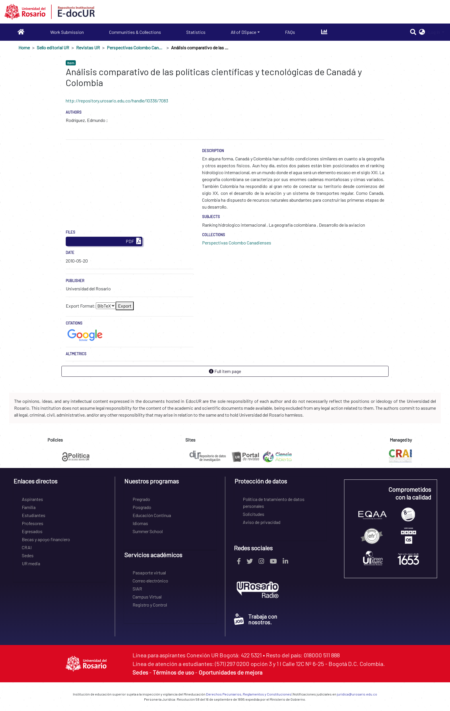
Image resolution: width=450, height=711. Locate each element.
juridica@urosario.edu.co (357, 694)
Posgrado (142, 507)
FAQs (290, 32)
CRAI (27, 547)
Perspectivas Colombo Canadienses (135, 47)
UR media (31, 563)
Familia (29, 507)
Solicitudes (253, 514)
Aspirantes (32, 499)
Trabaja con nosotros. (255, 619)
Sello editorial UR (53, 47)
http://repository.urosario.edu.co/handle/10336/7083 (117, 100)
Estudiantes (33, 515)
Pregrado (141, 499)
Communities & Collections (135, 32)
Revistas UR (88, 47)
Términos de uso (173, 672)
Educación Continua (152, 515)
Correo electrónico (150, 580)
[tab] (59, 483)
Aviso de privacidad (261, 522)
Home (24, 47)
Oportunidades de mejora (230, 672)
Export (124, 305)
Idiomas (140, 523)
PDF (133, 241)
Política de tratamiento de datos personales (273, 502)
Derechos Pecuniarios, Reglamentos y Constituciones (248, 694)
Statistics (195, 32)
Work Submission (67, 32)
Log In (434, 32)
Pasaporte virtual (149, 572)
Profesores (32, 523)
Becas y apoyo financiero (46, 539)
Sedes (28, 555)
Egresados (32, 531)
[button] (422, 32)
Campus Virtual (147, 596)
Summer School (148, 531)
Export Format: (81, 305)
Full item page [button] (225, 371)
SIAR (137, 588)
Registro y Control (150, 604)
